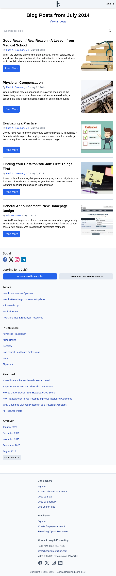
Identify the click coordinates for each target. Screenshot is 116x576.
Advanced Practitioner (14, 333)
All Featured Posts (12, 410)
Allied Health (9, 340)
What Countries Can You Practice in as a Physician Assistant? (35, 404)
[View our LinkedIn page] (23, 259)
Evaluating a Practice (20, 123)
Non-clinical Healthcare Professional (22, 352)
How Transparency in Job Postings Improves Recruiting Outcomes (37, 398)
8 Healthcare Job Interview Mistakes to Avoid (26, 380)
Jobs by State (45, 496)
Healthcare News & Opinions (18, 293)
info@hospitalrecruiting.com (52, 551)
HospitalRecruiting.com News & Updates (24, 299)
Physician (8, 364)
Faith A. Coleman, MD (17, 50)
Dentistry (7, 346)
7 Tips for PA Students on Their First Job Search (28, 386)
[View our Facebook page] (5, 259)
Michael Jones (13, 215)
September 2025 (11, 445)
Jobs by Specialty (47, 501)
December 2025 (11, 433)
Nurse (6, 358)
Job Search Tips (11, 305)
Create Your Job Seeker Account (86, 276)
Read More (11, 68)
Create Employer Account (51, 526)
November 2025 (11, 439)
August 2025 (9, 451)
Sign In (110, 4)
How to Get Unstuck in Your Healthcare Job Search (29, 392)
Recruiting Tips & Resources (53, 531)
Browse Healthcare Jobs (30, 276)
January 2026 (10, 427)
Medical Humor (11, 311)
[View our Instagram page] (17, 259)
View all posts (58, 21)
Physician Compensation (23, 82)
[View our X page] (11, 259)
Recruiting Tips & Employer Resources (23, 317)
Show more (12, 457)
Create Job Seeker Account (52, 491)
